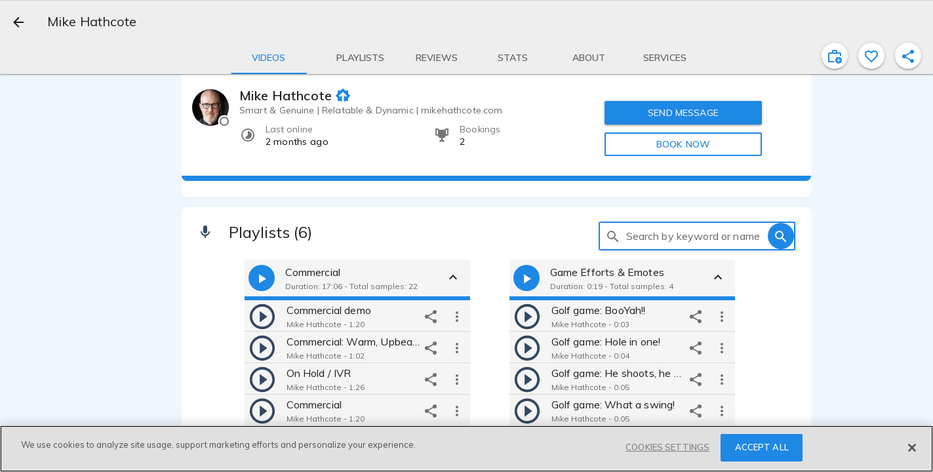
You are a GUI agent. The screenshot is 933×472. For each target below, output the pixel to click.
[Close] (912, 447)
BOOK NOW (683, 144)
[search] (613, 236)
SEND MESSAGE (683, 113)
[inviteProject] (835, 56)
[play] (262, 316)
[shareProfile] (908, 56)
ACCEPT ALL (762, 447)
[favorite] (871, 56)
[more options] (457, 316)
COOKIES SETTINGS (667, 447)
